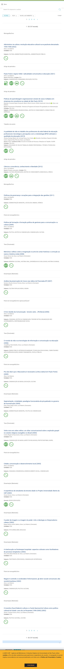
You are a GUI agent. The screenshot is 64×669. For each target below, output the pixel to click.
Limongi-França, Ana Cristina (26, 138)
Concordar (30, 665)
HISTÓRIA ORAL (25, 261)
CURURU (26, 288)
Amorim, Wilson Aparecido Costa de (40, 103)
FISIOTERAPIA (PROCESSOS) (16, 559)
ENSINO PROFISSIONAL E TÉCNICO (38, 145)
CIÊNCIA (50, 172)
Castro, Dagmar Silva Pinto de (11, 140)
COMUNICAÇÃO (34, 232)
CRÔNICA (40, 202)
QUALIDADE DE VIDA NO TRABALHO (18, 145)
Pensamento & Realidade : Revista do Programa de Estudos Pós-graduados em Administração (33, 106)
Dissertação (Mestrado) (11, 274)
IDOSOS (45, 261)
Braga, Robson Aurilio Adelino (11, 524)
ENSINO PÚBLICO (13, 350)
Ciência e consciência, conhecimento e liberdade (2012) (23, 166)
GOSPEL (51, 440)
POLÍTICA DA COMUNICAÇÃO (33, 411)
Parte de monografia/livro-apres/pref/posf (16, 301)
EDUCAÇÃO (29, 79)
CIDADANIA (12, 319)
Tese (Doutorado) (9, 244)
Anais (9, 141)
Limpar (59, 15)
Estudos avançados (13, 170)
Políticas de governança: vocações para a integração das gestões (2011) (29, 195)
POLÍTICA (34, 79)
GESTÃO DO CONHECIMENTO (37, 110)
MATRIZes (11, 77)
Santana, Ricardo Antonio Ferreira (13, 283)
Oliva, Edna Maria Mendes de (11, 553)
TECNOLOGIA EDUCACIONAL (40, 350)
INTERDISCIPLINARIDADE (25, 350)
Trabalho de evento (9, 124)
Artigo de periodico (9, 66)
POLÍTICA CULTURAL (23, 588)
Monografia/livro (9, 33)
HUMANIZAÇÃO (13, 79)
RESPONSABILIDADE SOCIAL (22, 321)
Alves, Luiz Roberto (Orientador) (22, 256)
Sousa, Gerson (7, 495)
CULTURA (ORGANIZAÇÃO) (16, 172)
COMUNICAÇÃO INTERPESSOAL (33, 559)
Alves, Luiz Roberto (9, 48)
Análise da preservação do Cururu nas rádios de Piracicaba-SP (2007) (28, 281)
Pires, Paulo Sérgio (9, 405)
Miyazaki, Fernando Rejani (11, 103)
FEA (10, 108)
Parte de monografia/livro (11, 215)
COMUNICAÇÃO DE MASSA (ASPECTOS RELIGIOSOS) (23, 440)
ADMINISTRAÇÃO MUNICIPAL (22, 54)
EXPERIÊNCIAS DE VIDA (36, 261)
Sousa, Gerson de (8, 256)
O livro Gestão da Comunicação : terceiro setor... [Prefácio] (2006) (26, 312)
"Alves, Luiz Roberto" (27, 16)
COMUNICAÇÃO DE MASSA (16, 381)
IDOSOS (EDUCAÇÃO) (14, 500)
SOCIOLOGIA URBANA (31, 202)
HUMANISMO (21, 79)
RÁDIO (21, 288)
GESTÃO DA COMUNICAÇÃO (22, 232)
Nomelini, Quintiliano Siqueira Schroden (46, 138)
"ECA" (14, 16)
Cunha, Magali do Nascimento (12, 435)
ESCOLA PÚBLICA (37, 352)
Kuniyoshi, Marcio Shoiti (24, 103)
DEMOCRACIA (44, 172)
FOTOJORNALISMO (14, 530)
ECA (10, 50)
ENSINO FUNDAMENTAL (25, 352)
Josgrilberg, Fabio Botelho (11, 345)
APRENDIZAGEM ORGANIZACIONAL (18, 110)
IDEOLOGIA (23, 530)
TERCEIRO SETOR (36, 319)
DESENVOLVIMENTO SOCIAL (32, 471)
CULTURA (11, 54)
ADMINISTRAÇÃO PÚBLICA (38, 54)
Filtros (6, 15)
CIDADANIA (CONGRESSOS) (16, 471)
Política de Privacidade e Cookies (51, 657)
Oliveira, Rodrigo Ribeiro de (11, 138)
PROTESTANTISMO (43, 440)
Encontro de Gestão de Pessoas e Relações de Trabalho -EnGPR (38, 141)
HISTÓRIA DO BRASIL (53, 261)
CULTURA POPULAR (14, 288)
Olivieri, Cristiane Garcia (10, 612)
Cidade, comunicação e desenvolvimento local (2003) (22, 464)
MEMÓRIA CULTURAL (14, 261)
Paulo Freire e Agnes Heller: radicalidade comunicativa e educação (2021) (29, 74)
